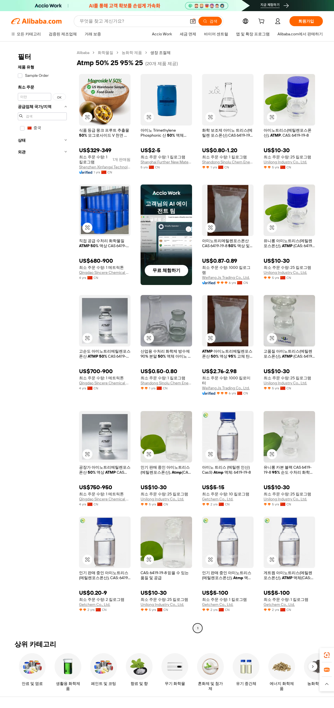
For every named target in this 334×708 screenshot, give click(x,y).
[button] (193, 21)
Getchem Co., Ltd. (217, 499)
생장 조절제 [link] (160, 52)
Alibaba (83, 52)
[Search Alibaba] (132, 21)
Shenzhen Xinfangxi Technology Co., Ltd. (105, 167)
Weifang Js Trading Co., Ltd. (226, 277)
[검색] (210, 21)
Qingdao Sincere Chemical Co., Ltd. (105, 272)
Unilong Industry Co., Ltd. (285, 162)
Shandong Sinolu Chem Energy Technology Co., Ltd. (228, 162)
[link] (327, 655)
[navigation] (42, 341)
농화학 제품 (132, 52)
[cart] (262, 22)
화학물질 (105, 52)
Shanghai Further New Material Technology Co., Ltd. (166, 162)
